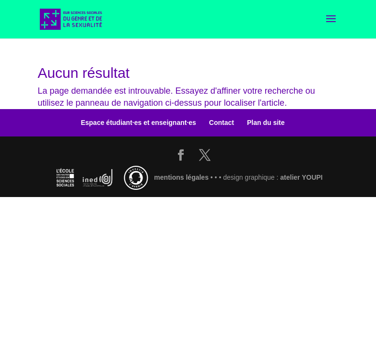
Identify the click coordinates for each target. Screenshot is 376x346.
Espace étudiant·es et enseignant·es (138, 122)
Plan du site (266, 122)
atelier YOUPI (301, 177)
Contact (221, 122)
